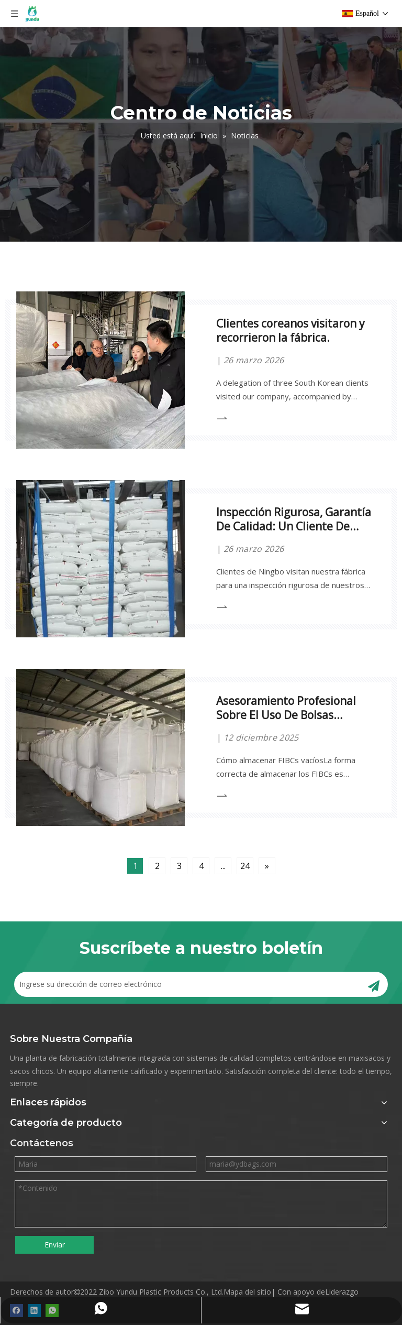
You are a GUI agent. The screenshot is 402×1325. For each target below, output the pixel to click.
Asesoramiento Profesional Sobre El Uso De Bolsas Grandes (286, 714)
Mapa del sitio (247, 1292)
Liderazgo (342, 1292)
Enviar (54, 1245)
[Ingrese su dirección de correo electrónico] (182, 984)
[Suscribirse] (374, 984)
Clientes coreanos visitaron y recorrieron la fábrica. (290, 330)
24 (245, 866)
